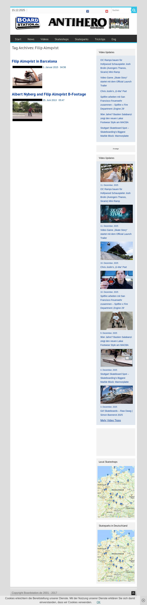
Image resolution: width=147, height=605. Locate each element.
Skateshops (62, 39)
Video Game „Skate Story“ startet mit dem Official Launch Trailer (116, 81)
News (31, 39)
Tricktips (100, 39)
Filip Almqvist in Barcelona (34, 61)
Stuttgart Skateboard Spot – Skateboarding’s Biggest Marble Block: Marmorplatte (114, 132)
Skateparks (81, 39)
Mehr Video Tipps (110, 420)
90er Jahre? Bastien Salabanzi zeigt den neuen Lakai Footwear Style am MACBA (116, 118)
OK (98, 602)
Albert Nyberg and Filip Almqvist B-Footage (49, 94)
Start (18, 39)
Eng (114, 39)
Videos (45, 39)
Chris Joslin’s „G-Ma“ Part (113, 91)
